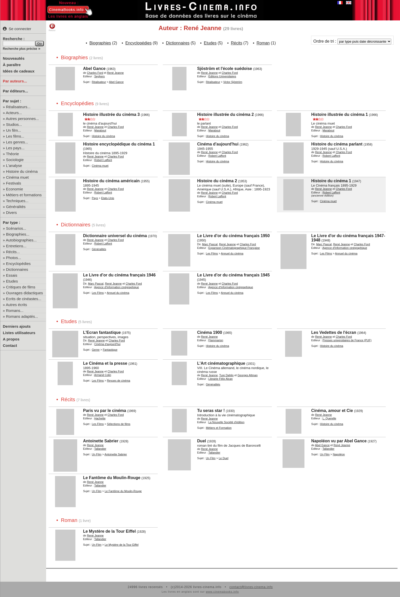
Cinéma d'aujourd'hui (217, 144)
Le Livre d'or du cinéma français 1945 (233, 275)
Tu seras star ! (211, 410)
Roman (263, 43)
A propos (11, 339)
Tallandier (100, 448)
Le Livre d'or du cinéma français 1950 (233, 236)
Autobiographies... (21, 240)
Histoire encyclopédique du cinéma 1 (119, 144)
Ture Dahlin (226, 375)
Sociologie (15, 159)
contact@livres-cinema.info (251, 587)
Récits (236, 43)
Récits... (13, 252)
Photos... (13, 257)
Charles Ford (95, 72)
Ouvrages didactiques (24, 293)
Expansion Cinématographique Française (234, 247)
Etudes (12, 281)
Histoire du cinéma (22, 171)
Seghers (99, 76)
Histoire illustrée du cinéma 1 (339, 114)
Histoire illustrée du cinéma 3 (111, 114)
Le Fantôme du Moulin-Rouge (111, 478)
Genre (96, 349)
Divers (11, 212)
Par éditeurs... (15, 91)
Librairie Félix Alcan (220, 378)
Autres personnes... (22, 118)
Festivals (13, 183)
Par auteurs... (15, 81)
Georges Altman (247, 375)
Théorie (12, 154)
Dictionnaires (17, 269)
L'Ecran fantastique (102, 332)
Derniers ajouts (17, 326)
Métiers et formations (24, 195)
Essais (11, 275)
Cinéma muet (17, 177)
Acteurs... (14, 113)
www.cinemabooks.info (222, 591)
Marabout (100, 130)
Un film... (13, 130)
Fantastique (110, 349)
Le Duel (223, 458)
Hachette (99, 418)
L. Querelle (329, 418)
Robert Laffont (103, 160)
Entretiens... (16, 246)
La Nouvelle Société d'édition (226, 422)
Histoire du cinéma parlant (337, 144)
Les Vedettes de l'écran (333, 332)
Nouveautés (13, 58)
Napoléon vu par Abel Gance (339, 441)
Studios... (14, 124)
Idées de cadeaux (18, 71)
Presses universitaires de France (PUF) (347, 340)
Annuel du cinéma (232, 253)
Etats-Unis (107, 198)
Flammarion (215, 340)
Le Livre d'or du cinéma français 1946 (119, 275)
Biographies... (18, 234)
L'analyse (14, 165)
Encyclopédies (18, 263)
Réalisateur (99, 81)
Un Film (96, 454)
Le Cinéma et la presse (105, 363)
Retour (52, 27)
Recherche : (14, 38)
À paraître (12, 65)
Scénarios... (16, 228)
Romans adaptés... (22, 316)
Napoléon (339, 454)
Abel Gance (94, 68)
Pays (95, 198)
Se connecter (17, 29)
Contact (10, 345)
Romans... (14, 310)
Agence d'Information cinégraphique (344, 247)
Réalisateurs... (18, 107)
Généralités (16, 206)
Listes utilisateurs (19, 333)
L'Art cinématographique (221, 363)
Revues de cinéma (118, 380)
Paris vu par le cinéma (104, 410)
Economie (14, 189)
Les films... (15, 136)
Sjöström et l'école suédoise (224, 68)
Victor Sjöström (232, 81)
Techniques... (17, 201)
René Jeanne (115, 72)
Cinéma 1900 (209, 332)
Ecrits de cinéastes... (23, 299)
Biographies (100, 43)
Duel (201, 441)
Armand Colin (102, 374)
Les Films (212, 253)
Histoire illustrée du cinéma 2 (225, 114)
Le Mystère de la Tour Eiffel (109, 531)
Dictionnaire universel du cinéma (115, 236)
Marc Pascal (210, 244)
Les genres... (17, 142)
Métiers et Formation (219, 427)
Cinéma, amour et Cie (332, 410)
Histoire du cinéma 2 (217, 181)
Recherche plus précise (20, 49)
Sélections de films (118, 423)
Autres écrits (16, 304)
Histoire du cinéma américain (111, 181)
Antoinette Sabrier (100, 441)
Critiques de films (20, 287)
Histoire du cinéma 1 (331, 181)
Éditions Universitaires (222, 76)
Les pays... (15, 148)
